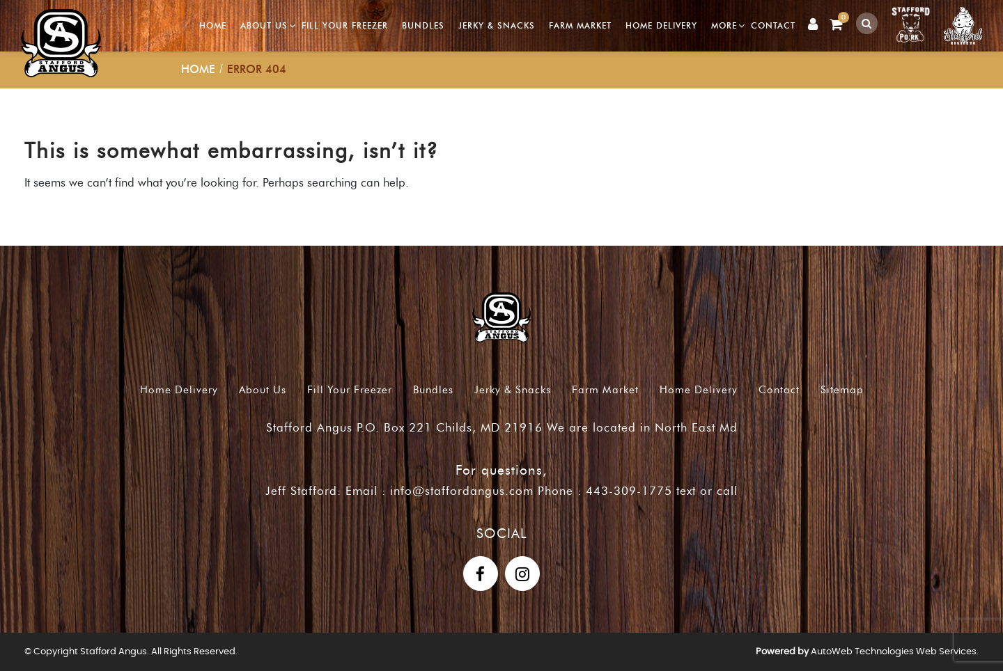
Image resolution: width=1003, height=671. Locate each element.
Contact (773, 25)
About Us (264, 25)
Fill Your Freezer (345, 25)
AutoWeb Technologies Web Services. (895, 651)
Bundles (423, 25)
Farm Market (580, 25)
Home (212, 25)
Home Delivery (661, 25)
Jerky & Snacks (496, 25)
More (724, 25)
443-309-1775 (629, 491)
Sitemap (842, 390)
